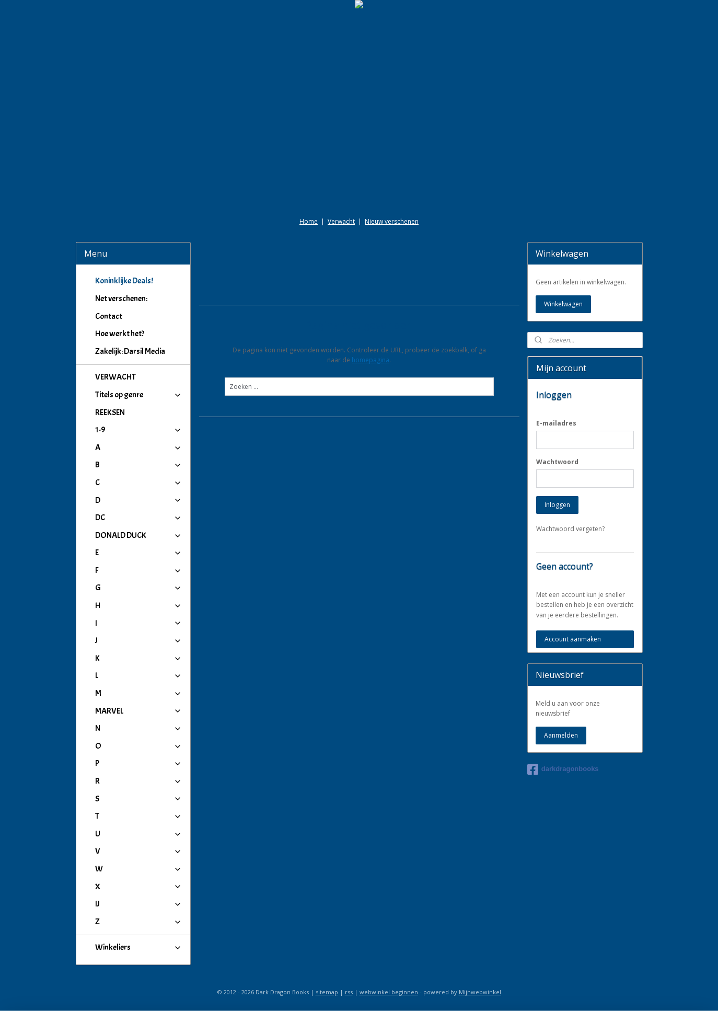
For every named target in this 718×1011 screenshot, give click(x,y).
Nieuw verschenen (392, 221)
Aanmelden (561, 735)
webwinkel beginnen (389, 992)
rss (349, 992)
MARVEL (138, 711)
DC (138, 517)
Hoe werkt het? (119, 333)
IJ (138, 904)
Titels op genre (138, 394)
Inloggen (557, 504)
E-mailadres (556, 423)
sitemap (327, 992)
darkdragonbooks (563, 769)
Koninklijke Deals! (124, 280)
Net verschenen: (121, 298)
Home (308, 221)
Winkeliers (138, 947)
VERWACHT (115, 377)
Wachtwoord (557, 461)
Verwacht (341, 221)
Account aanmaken (573, 639)
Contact (108, 316)
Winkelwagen (563, 304)
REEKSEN (110, 412)
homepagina (370, 359)
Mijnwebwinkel (480, 992)
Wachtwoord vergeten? (570, 528)
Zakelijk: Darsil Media (130, 351)
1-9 (138, 429)
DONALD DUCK (138, 535)
